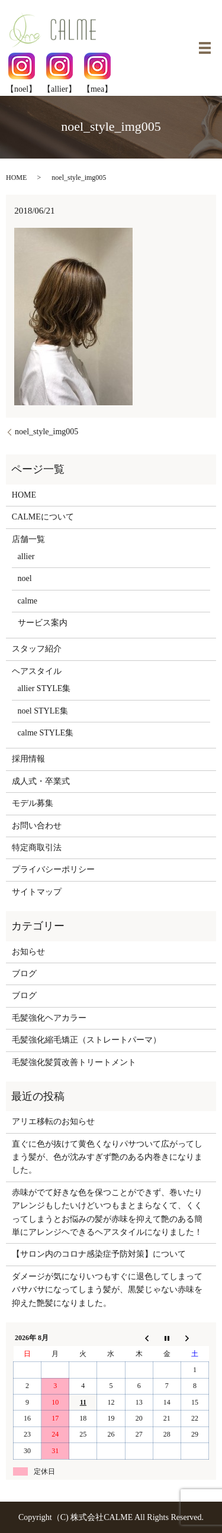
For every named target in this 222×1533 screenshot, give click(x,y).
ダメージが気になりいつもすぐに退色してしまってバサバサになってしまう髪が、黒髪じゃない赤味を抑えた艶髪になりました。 (107, 1290)
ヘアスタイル (37, 671)
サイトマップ (37, 891)
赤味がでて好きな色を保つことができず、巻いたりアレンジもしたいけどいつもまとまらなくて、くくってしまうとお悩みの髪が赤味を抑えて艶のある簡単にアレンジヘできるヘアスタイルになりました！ (107, 1212)
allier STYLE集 (44, 688)
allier (26, 556)
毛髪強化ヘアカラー (49, 1018)
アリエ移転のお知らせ (53, 1121)
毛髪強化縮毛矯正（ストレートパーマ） (86, 1039)
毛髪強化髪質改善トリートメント (74, 1062)
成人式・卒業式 (41, 781)
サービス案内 (42, 622)
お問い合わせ (37, 825)
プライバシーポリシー (53, 869)
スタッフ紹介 (37, 648)
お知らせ (28, 951)
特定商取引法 (37, 847)
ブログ (24, 973)
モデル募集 (32, 803)
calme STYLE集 (45, 732)
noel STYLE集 (43, 710)
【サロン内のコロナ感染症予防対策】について (99, 1254)
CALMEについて (43, 516)
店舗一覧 (28, 539)
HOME (16, 177)
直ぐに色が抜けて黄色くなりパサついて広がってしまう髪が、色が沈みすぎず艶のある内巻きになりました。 (107, 1157)
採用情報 (28, 758)
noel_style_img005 (46, 431)
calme (27, 600)
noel (25, 578)
